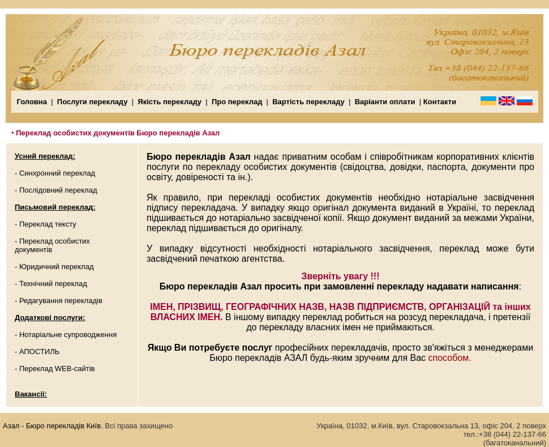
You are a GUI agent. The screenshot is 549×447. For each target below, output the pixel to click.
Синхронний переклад (57, 173)
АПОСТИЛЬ (39, 351)
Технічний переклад (53, 283)
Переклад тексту (47, 224)
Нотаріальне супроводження (68, 334)
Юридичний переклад (56, 266)
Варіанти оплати (386, 101)
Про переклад (237, 101)
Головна (32, 101)
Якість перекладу (169, 101)
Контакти (439, 101)
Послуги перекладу (91, 101)
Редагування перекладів (60, 300)
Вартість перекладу (308, 101)
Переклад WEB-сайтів (57, 368)
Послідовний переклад (58, 190)
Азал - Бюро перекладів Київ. (53, 426)
